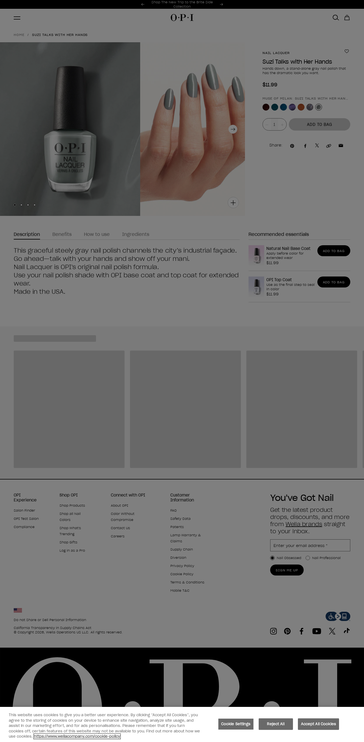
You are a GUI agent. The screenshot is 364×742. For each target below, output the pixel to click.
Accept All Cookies (318, 727)
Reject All (275, 727)
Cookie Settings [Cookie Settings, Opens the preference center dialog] (236, 727)
